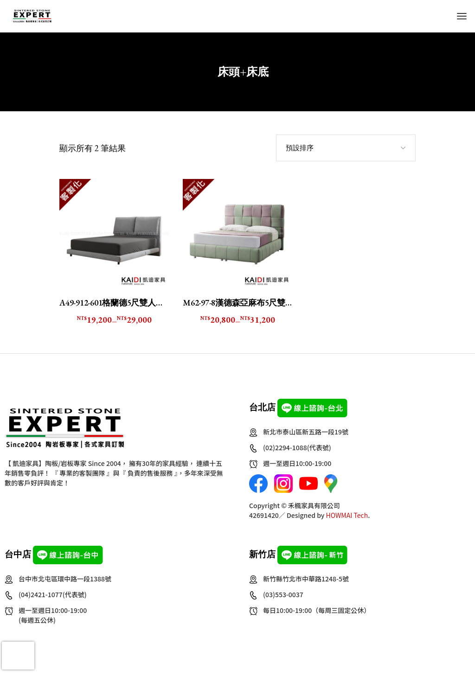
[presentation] (18, 656)
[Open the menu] (462, 16)
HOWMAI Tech (347, 515)
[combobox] (346, 147)
